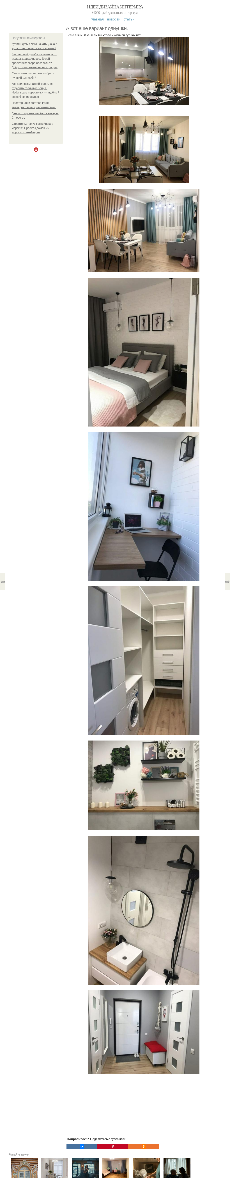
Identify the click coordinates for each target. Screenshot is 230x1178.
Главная (97, 19)
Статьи (128, 19)
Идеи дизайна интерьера (115, 7)
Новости (113, 19)
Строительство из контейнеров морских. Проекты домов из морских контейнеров (32, 128)
